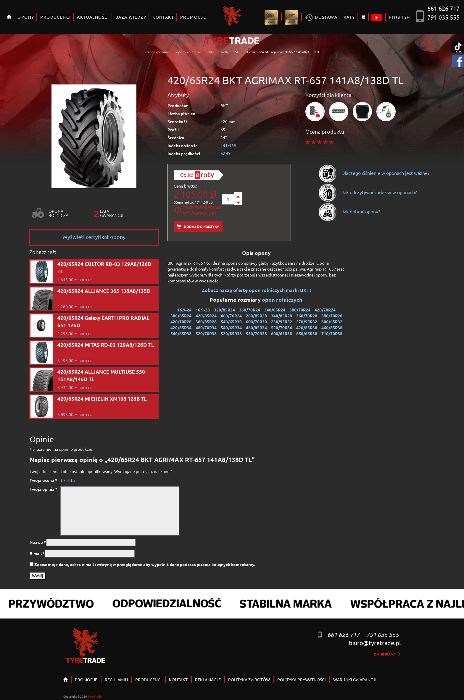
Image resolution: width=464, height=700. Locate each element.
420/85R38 (306, 327)
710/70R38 (331, 333)
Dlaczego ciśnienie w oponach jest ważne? (373, 173)
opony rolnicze (188, 51)
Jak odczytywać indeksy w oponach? (367, 192)
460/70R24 (231, 315)
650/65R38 (306, 333)
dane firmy (387, 654)
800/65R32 (331, 321)
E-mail (37, 553)
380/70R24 (299, 309)
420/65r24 (229, 51)
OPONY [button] (25, 17)
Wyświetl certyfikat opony (93, 237)
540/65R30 (231, 321)
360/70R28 (306, 315)
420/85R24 (206, 315)
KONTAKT (163, 17)
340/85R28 (281, 315)
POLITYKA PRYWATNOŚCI (301, 679)
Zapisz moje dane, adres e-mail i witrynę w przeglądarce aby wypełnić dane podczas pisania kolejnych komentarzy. (144, 564)
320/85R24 (224, 309)
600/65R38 (281, 333)
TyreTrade (95, 696)
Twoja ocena (43, 480)
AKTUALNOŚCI (93, 17)
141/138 (228, 145)
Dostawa (321, 17)
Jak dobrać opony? (349, 211)
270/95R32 (306, 321)
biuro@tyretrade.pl (375, 642)
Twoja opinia (43, 489)
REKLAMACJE (208, 679)
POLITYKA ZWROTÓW (249, 679)
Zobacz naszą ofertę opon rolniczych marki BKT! (256, 290)
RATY (349, 17)
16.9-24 (184, 309)
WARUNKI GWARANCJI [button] (354, 679)
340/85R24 (274, 309)
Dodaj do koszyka (198, 226)
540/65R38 (180, 333)
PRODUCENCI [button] (55, 17)
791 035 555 (443, 17)
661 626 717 (443, 8)
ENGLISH (399, 17)
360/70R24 (249, 309)
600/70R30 (256, 321)
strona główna (156, 51)
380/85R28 (206, 321)
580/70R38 (256, 333)
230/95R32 (281, 321)
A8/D (225, 153)
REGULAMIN (116, 679)
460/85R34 (256, 327)
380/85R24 (180, 315)
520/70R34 (281, 327)
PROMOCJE (193, 17)
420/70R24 (325, 309)
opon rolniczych (283, 299)
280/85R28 (256, 315)
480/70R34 (206, 327)
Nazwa (38, 542)
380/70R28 (331, 315)
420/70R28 (180, 321)
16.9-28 (203, 309)
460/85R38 (331, 327)
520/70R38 (206, 333)
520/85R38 (231, 333)
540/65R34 (231, 327)
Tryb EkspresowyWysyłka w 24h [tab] (198, 210)
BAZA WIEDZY (130, 17)
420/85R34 (180, 327)
